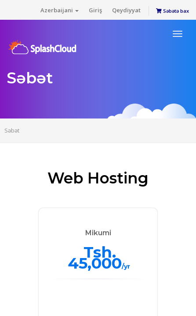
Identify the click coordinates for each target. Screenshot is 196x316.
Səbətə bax (172, 10)
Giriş (95, 10)
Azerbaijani (59, 10)
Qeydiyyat (126, 10)
